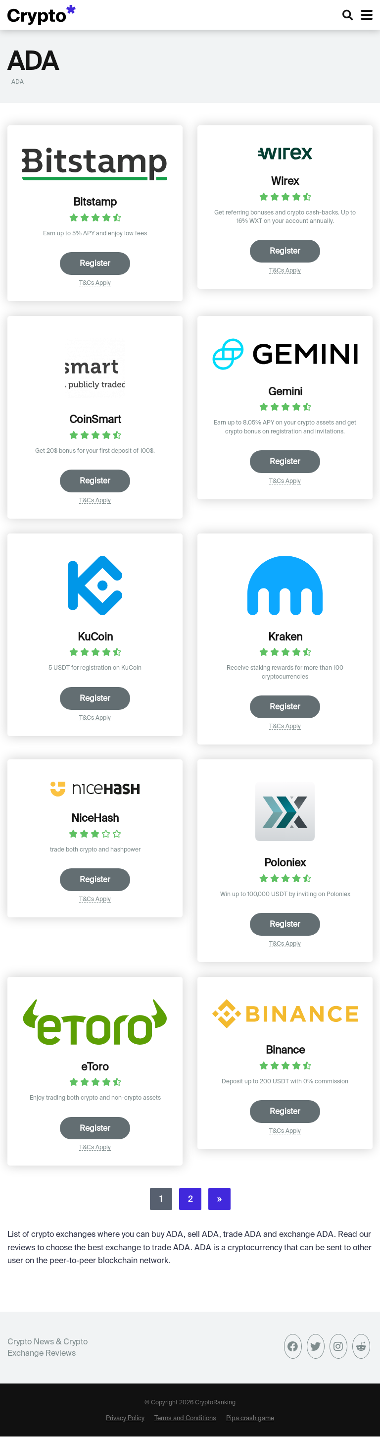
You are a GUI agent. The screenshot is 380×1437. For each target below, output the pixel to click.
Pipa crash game (250, 1417)
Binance (285, 1050)
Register (95, 263)
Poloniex (285, 863)
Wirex (285, 181)
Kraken (285, 636)
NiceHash (95, 818)
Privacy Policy (125, 1417)
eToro (95, 1066)
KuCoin (95, 636)
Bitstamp (95, 202)
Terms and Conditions (185, 1417)
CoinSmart (95, 419)
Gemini (285, 391)
